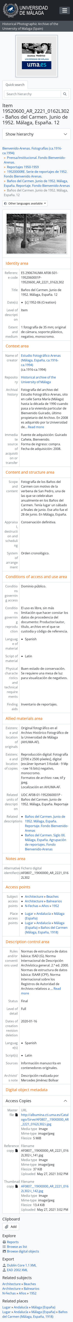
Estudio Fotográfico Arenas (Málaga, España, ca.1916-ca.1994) (41, 360)
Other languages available (23, 203)
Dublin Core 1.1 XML (19, 1265)
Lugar (29, 913)
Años (45, 906)
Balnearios (54, 901)
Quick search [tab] (15, 85)
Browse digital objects (20, 1251)
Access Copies (18, 1100)
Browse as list (14, 1247)
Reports (10, 1242)
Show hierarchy (19, 134)
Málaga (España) (43, 1307)
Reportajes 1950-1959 (23, 167)
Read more (36, 427)
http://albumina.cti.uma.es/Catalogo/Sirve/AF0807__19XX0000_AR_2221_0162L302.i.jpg (45, 1119)
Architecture (34, 896)
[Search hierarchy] (32, 94)
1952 (55, 906)
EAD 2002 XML (15, 1270)
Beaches (52, 896)
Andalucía (43, 913)
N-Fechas (31, 906)
